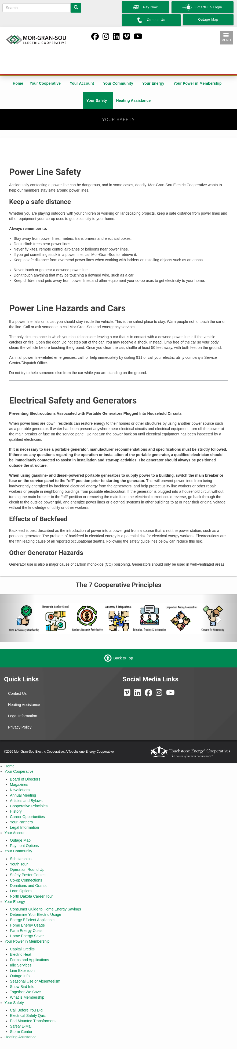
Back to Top (123, 658)
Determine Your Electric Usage (35, 914)
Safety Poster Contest (28, 875)
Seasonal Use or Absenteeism (35, 981)
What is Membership (27, 997)
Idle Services (20, 965)
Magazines (19, 784)
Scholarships (20, 859)
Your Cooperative (45, 83)
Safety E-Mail (21, 1026)
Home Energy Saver (27, 936)
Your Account (82, 83)
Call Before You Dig (26, 1010)
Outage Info (20, 976)
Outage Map (20, 840)
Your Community (118, 83)
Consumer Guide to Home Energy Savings (45, 909)
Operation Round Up (27, 869)
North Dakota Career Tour (31, 896)
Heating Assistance (133, 100)
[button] (17, 618)
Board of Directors (25, 779)
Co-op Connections (26, 880)
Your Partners (21, 822)
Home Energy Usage (27, 925)
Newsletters (20, 790)
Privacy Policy (19, 727)
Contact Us (17, 693)
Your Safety (96, 100)
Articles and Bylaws (26, 800)
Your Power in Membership (197, 83)
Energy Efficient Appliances (32, 920)
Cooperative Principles (29, 806)
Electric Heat (20, 954)
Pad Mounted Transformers (33, 1021)
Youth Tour (19, 864)
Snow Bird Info (22, 986)
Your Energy (153, 83)
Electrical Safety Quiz (28, 1015)
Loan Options (21, 891)
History (16, 811)
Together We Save (25, 992)
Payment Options (24, 845)
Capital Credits (22, 949)
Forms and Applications (29, 960)
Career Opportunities (27, 817)
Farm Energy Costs (26, 930)
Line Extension (22, 970)
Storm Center (21, 1031)
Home (18, 83)
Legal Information (22, 716)
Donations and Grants (28, 885)
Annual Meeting (23, 795)
